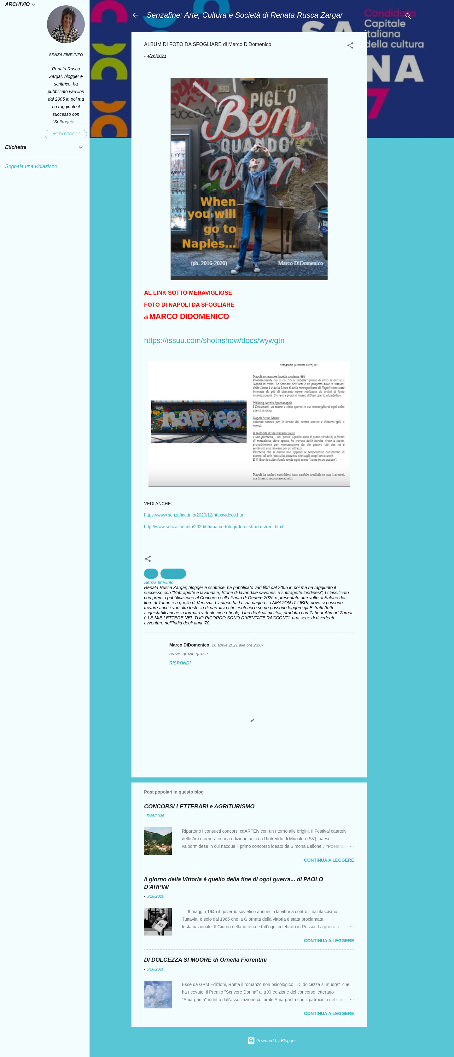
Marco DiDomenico (189, 644)
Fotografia (173, 573)
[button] (350, 46)
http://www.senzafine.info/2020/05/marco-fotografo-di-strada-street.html (213, 526)
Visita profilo (66, 134)
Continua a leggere (329, 860)
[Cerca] (408, 17)
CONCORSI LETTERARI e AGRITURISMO (199, 806)
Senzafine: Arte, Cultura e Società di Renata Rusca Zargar (245, 15)
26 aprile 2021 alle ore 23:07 (238, 645)
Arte (151, 573)
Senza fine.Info (66, 55)
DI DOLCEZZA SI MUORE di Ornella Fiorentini (205, 960)
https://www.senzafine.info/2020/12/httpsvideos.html (194, 514)
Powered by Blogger (271, 1040)
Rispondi (180, 662)
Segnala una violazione (31, 166)
